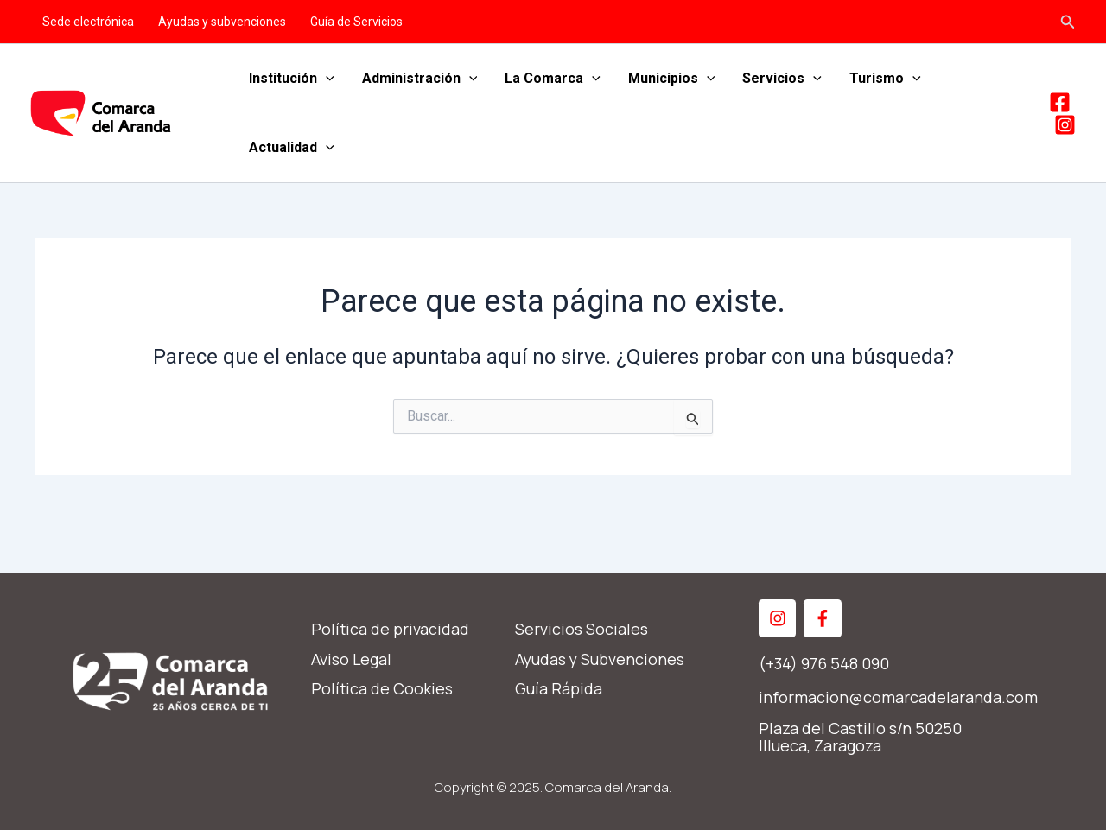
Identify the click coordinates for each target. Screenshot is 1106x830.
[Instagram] (1065, 125)
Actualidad (291, 147)
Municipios (671, 78)
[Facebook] (1060, 102)
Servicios (782, 78)
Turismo (885, 78)
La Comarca (553, 78)
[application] (325, 78)
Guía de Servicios (356, 22)
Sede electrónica (88, 22)
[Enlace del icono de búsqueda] (1068, 22)
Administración (420, 78)
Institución (291, 78)
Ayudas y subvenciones (222, 22)
